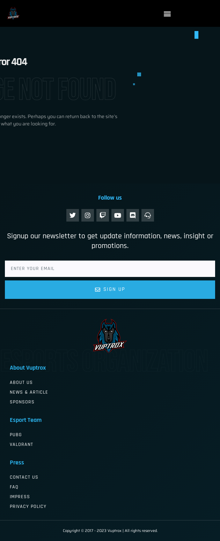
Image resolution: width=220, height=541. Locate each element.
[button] (167, 13)
